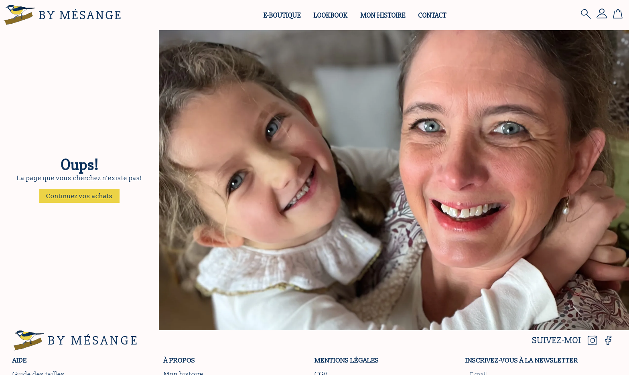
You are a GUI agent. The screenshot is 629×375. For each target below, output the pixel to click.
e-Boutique (281, 15)
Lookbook (330, 15)
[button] (79, 196)
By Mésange (80, 15)
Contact (432, 15)
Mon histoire (382, 15)
